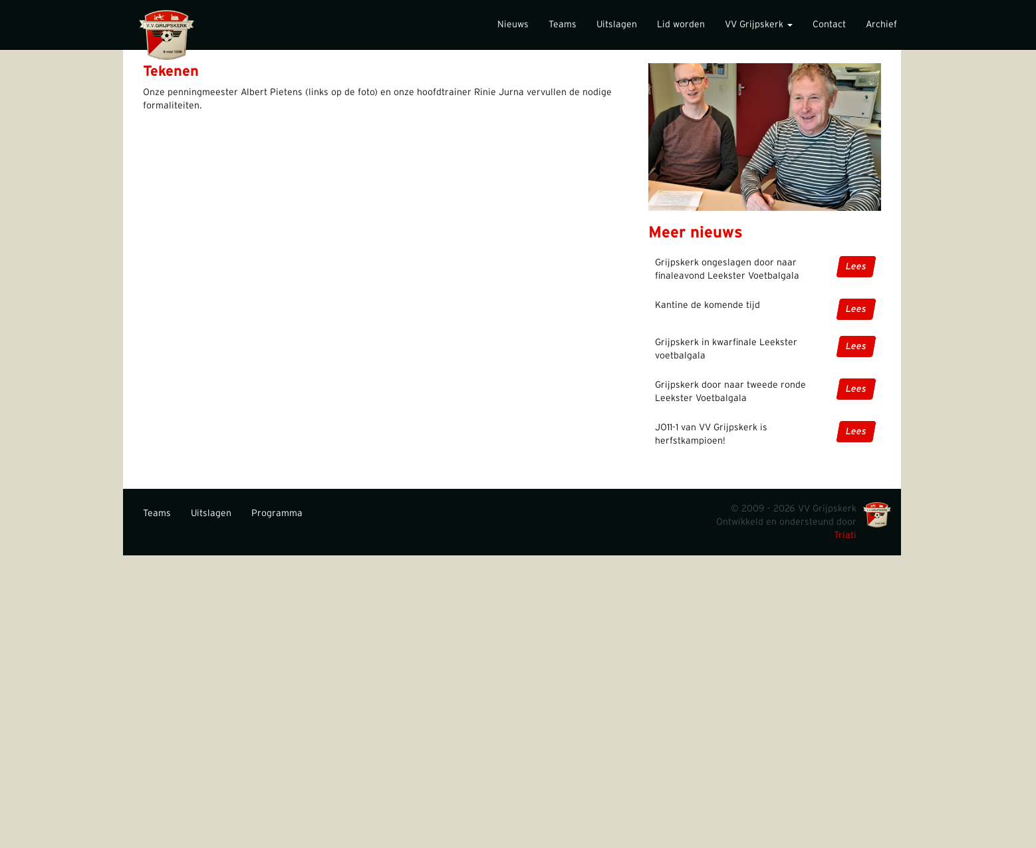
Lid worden (681, 24)
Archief (881, 24)
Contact (829, 24)
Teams (563, 24)
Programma (277, 513)
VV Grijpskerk (759, 24)
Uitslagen (616, 24)
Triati (845, 535)
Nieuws (513, 24)
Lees (856, 266)
